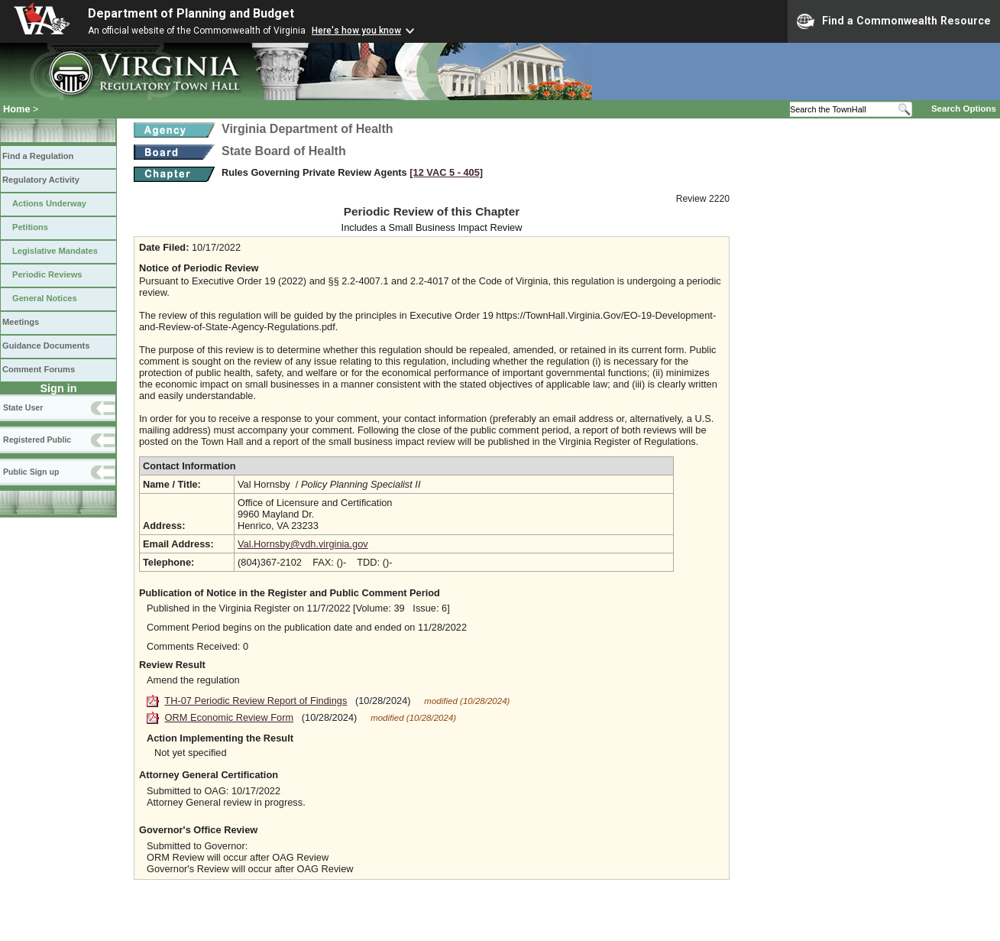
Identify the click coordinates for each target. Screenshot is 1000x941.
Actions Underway (49, 203)
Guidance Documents (45, 345)
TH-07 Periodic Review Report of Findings (255, 700)
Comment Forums (38, 369)
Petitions (30, 227)
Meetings (20, 321)
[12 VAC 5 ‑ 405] (446, 172)
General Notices (44, 298)
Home (17, 109)
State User (23, 407)
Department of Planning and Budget (191, 13)
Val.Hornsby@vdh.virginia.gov (303, 544)
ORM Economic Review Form (229, 717)
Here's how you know (356, 30)
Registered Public (37, 439)
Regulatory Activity (40, 179)
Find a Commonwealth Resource (894, 21)
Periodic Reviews (47, 274)
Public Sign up (31, 471)
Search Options (963, 108)
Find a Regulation (37, 156)
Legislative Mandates (55, 250)
